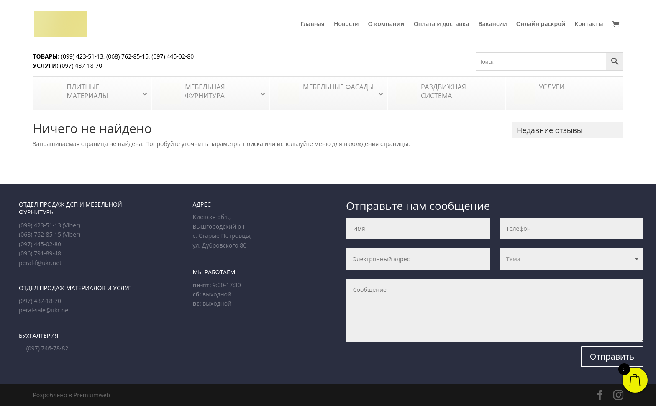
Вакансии (492, 24)
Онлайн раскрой (540, 24)
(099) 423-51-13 (81, 56)
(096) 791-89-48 (40, 253)
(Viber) (71, 225)
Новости (346, 24)
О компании (386, 24)
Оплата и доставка (441, 24)
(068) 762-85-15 (127, 56)
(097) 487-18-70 (80, 65)
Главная (312, 24)
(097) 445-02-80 (172, 56)
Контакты (588, 24)
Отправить (612, 356)
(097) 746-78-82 (47, 348)
